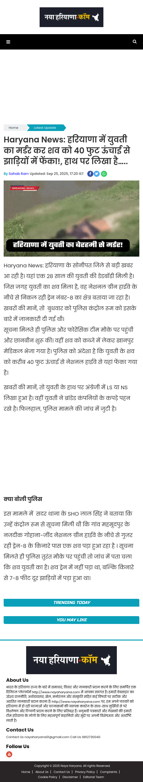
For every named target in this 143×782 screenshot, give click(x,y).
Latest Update (45, 127)
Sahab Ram (19, 173)
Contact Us (20, 729)
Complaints (108, 772)
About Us (17, 680)
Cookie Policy (47, 777)
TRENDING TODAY (71, 602)
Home (13, 127)
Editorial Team (93, 777)
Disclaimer (70, 777)
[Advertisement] (71, 89)
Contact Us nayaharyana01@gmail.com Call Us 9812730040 (53, 737)
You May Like (71, 619)
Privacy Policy (85, 772)
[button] (8, 42)
